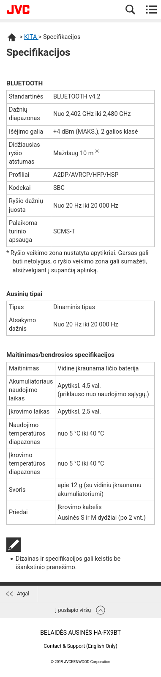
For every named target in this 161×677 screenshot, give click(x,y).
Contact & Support (80, 646)
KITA (31, 37)
